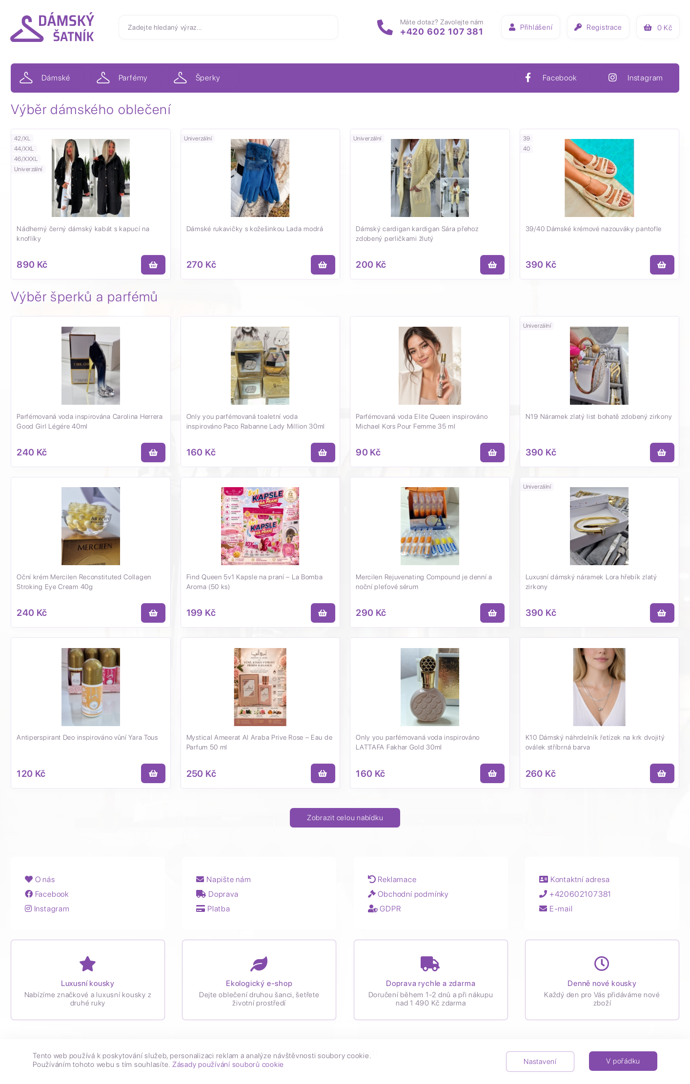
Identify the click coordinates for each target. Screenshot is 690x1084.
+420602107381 (578, 898)
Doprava (219, 898)
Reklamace (393, 883)
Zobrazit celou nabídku (345, 820)
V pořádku (623, 1061)
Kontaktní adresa (577, 883)
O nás (40, 883)
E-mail (558, 913)
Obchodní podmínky (409, 898)
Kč (657, 28)
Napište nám (225, 883)
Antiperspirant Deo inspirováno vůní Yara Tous (88, 740)
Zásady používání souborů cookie (228, 1064)
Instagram (47, 913)
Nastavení (540, 1061)
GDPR (386, 913)
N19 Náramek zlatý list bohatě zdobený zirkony (599, 417)
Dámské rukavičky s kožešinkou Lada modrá (255, 229)
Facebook (47, 898)
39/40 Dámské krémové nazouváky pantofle (594, 229)
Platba (214, 913)
